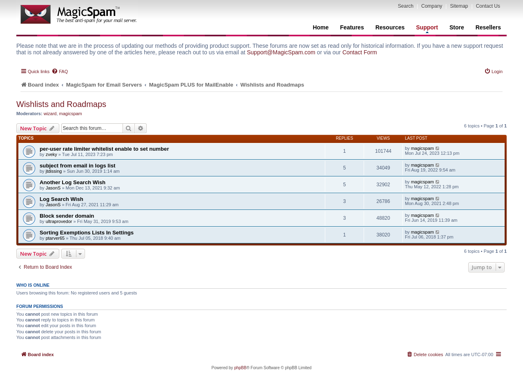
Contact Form (359, 52)
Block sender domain (67, 216)
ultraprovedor (59, 221)
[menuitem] (59, 71)
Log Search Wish (61, 199)
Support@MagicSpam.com (281, 52)
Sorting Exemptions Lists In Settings (87, 233)
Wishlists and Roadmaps (61, 104)
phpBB (240, 368)
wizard (50, 113)
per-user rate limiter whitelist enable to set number (104, 149)
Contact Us (488, 6)
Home (321, 27)
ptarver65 (55, 238)
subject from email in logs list (77, 166)
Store (456, 27)
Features (352, 27)
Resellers (488, 27)
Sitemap (459, 6)
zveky (51, 154)
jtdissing (54, 171)
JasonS (53, 187)
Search (405, 6)
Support (427, 28)
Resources (390, 27)
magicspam (70, 113)
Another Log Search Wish (72, 182)
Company (431, 6)
